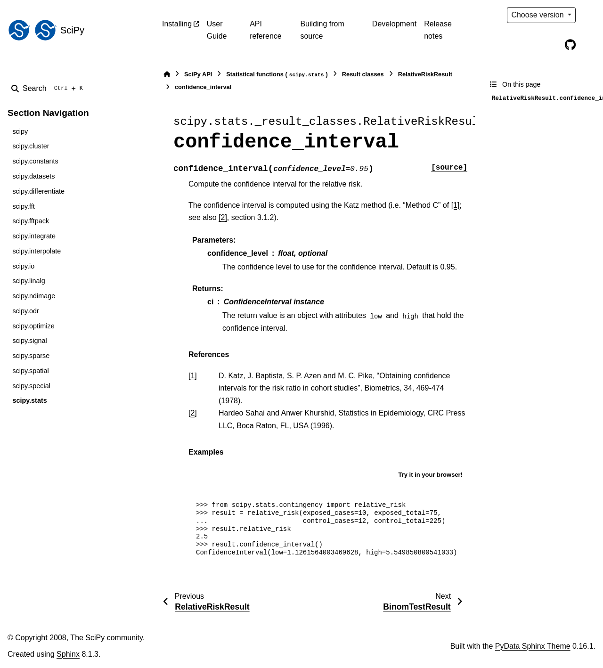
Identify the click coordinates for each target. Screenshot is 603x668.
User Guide (217, 30)
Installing (177, 24)
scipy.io (23, 266)
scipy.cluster (30, 146)
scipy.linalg (28, 281)
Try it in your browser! (430, 474)
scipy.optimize (33, 326)
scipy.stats (29, 400)
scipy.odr (25, 311)
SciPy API (198, 74)
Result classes (363, 74)
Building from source (322, 30)
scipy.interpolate (36, 251)
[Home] (166, 74)
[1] (455, 205)
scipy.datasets (33, 176)
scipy (20, 131)
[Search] (49, 88)
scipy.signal (29, 340)
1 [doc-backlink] (192, 376)
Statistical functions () (277, 75)
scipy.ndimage (33, 296)
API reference (266, 30)
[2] (223, 217)
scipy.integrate (34, 236)
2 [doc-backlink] (192, 413)
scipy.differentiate (38, 191)
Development (394, 24)
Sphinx (68, 654)
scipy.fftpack (30, 221)
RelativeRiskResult (425, 74)
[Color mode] (589, 15)
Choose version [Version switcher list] (538, 15)
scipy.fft (23, 206)
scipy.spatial (30, 371)
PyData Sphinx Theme (532, 646)
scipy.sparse (30, 355)
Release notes (438, 30)
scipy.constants (35, 161)
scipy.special (31, 386)
